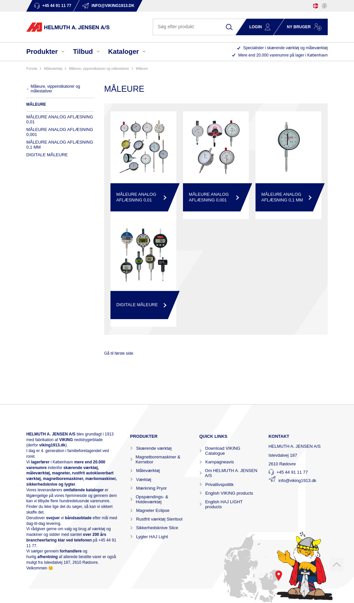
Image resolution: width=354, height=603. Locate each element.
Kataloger (123, 51)
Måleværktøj (148, 470)
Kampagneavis (219, 461)
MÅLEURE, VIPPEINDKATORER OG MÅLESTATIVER (99, 68)
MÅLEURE (142, 68)
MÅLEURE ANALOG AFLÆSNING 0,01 (59, 119)
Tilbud (83, 51)
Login (255, 27)
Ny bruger (299, 27)
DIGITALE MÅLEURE (47, 154)
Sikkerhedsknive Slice (157, 527)
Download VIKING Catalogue (223, 451)
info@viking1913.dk (297, 480)
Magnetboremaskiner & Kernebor (157, 459)
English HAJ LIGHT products (224, 504)
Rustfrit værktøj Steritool (159, 519)
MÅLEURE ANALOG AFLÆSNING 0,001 (59, 132)
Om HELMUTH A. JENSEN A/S (231, 473)
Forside (31, 68)
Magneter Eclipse (152, 510)
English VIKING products (229, 493)
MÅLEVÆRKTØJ (53, 68)
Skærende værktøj (154, 448)
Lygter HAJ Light (152, 536)
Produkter (42, 51)
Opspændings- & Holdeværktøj (152, 499)
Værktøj (143, 479)
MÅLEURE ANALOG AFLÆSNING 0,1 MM (59, 145)
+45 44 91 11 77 (292, 472)
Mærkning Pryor (151, 488)
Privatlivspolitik (219, 484)
